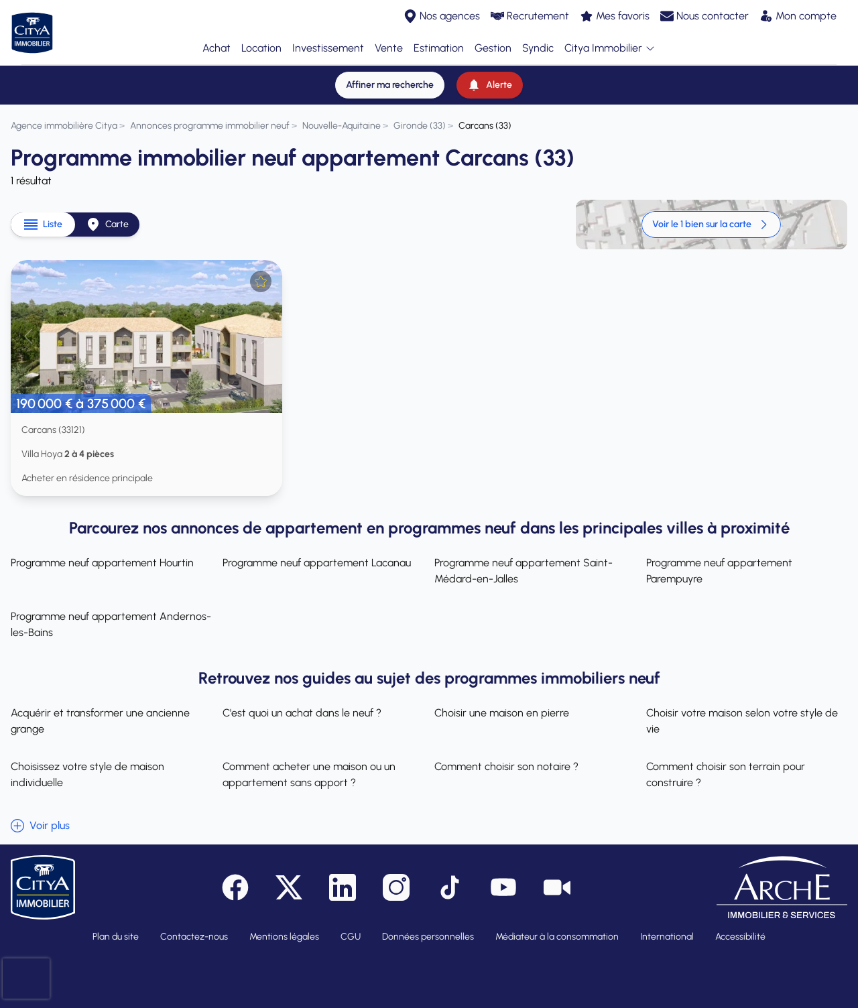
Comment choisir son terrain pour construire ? (725, 774)
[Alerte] (490, 85)
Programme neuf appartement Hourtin (102, 562)
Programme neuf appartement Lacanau (317, 562)
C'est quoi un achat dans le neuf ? (302, 712)
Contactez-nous (194, 936)
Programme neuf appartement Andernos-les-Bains (111, 624)
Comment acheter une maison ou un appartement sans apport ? (309, 774)
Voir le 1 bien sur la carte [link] (711, 224)
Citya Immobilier (610, 48)
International (667, 936)
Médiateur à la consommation (557, 936)
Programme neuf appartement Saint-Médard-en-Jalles (523, 570)
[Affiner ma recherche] (389, 85)
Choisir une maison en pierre (501, 712)
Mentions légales (284, 936)
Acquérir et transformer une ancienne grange (100, 720)
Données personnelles (428, 936)
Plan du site (116, 936)
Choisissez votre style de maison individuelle (87, 774)
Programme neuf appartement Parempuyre (719, 570)
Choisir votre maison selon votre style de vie (742, 720)
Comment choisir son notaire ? (506, 766)
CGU (351, 936)
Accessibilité (740, 936)
